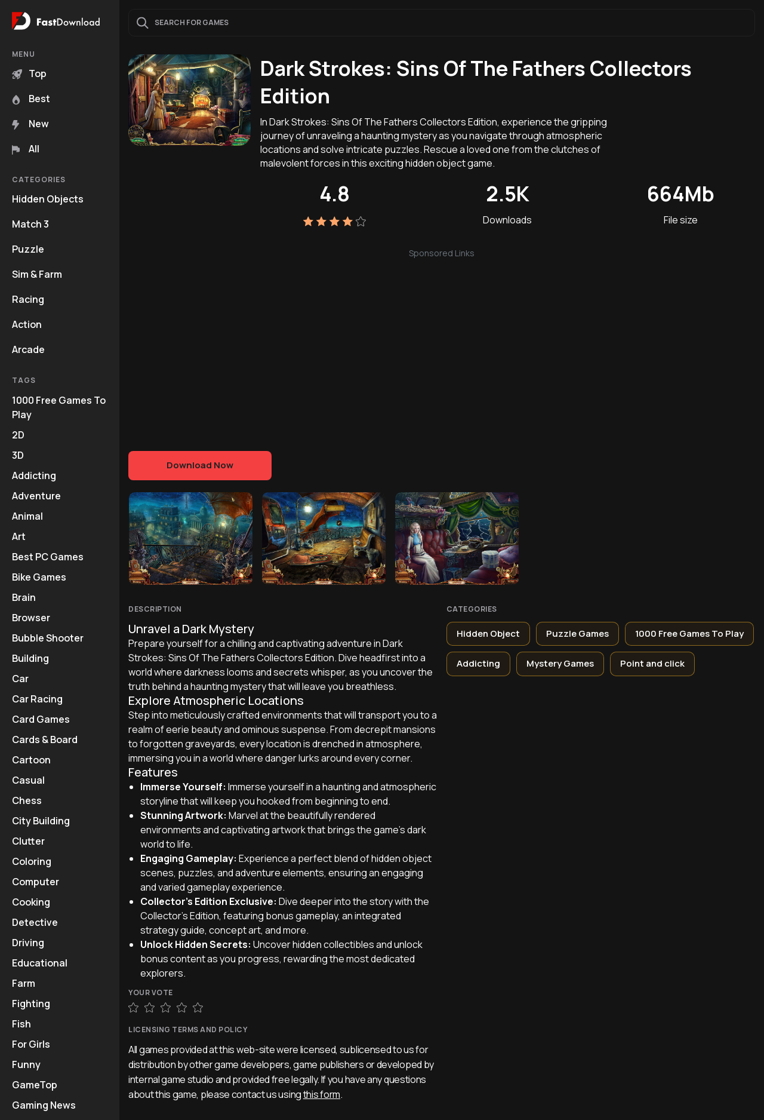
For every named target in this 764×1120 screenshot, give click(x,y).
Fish (21, 1023)
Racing (28, 299)
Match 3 (30, 224)
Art (19, 536)
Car (20, 678)
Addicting (34, 475)
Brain (24, 597)
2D (18, 434)
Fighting (31, 1003)
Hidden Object (488, 633)
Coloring (31, 861)
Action (27, 324)
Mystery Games (560, 663)
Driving (28, 942)
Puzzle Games (577, 633)
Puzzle (28, 249)
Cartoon (31, 759)
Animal (27, 516)
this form (321, 1094)
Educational (39, 962)
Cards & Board (45, 739)
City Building (41, 820)
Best (31, 98)
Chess (27, 800)
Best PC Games (48, 556)
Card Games (41, 719)
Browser (31, 617)
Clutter (28, 841)
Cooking (31, 902)
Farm (23, 983)
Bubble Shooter (48, 638)
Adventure (36, 495)
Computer (35, 881)
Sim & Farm (37, 274)
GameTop (34, 1084)
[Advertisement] (441, 343)
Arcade (28, 349)
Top (29, 73)
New (30, 123)
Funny (26, 1064)
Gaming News (44, 1105)
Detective (35, 922)
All (25, 148)
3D (18, 455)
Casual (28, 780)
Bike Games (39, 577)
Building (30, 658)
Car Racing (37, 698)
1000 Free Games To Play (59, 407)
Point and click (652, 663)
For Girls (31, 1044)
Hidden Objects (48, 198)
